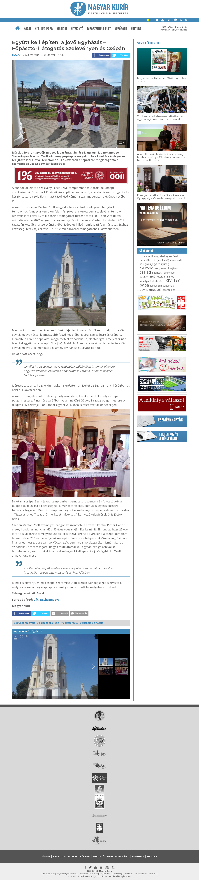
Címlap (46, 856)
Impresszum (73, 876)
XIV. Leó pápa (44, 28)
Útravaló (145, 256)
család (145, 272)
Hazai (27, 28)
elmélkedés (176, 260)
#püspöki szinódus (91, 623)
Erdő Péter (156, 276)
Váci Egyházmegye (46, 599)
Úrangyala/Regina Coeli (164, 256)
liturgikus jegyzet (150, 264)
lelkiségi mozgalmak (162, 285)
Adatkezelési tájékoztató (120, 876)
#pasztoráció (69, 623)
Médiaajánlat (87, 876)
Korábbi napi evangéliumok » (171, 242)
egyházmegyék (151, 289)
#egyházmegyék (24, 623)
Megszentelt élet (99, 28)
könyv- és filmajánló (166, 268)
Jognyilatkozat (101, 876)
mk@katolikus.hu (125, 873)
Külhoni (62, 28)
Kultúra (136, 28)
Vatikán (144, 276)
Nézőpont (121, 28)
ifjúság (165, 264)
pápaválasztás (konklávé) (154, 260)
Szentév (156, 272)
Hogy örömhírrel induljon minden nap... (158, 212)
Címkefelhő (146, 251)
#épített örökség (48, 623)
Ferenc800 (169, 272)
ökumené (147, 268)
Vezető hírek (148, 43)
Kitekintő (77, 28)
